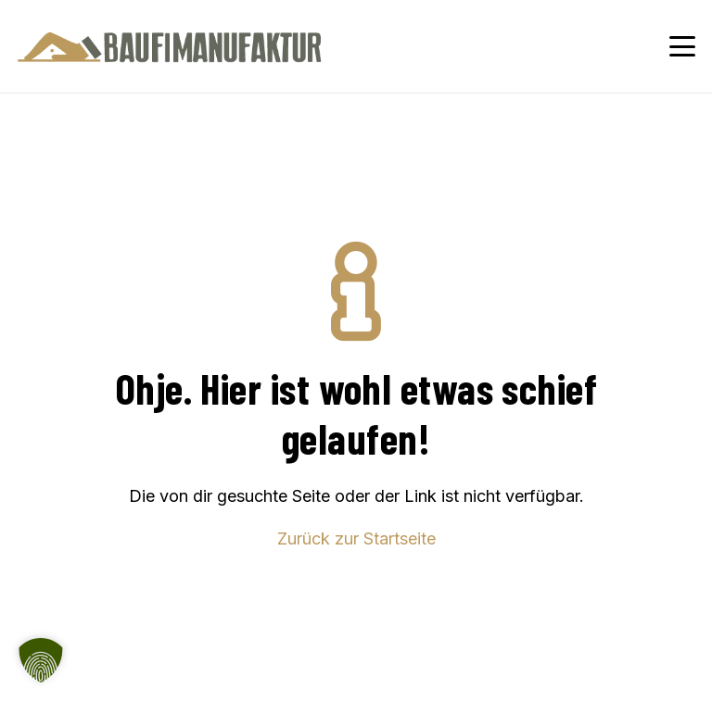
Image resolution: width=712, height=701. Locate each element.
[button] (682, 46)
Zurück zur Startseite (356, 538)
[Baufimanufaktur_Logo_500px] (170, 47)
